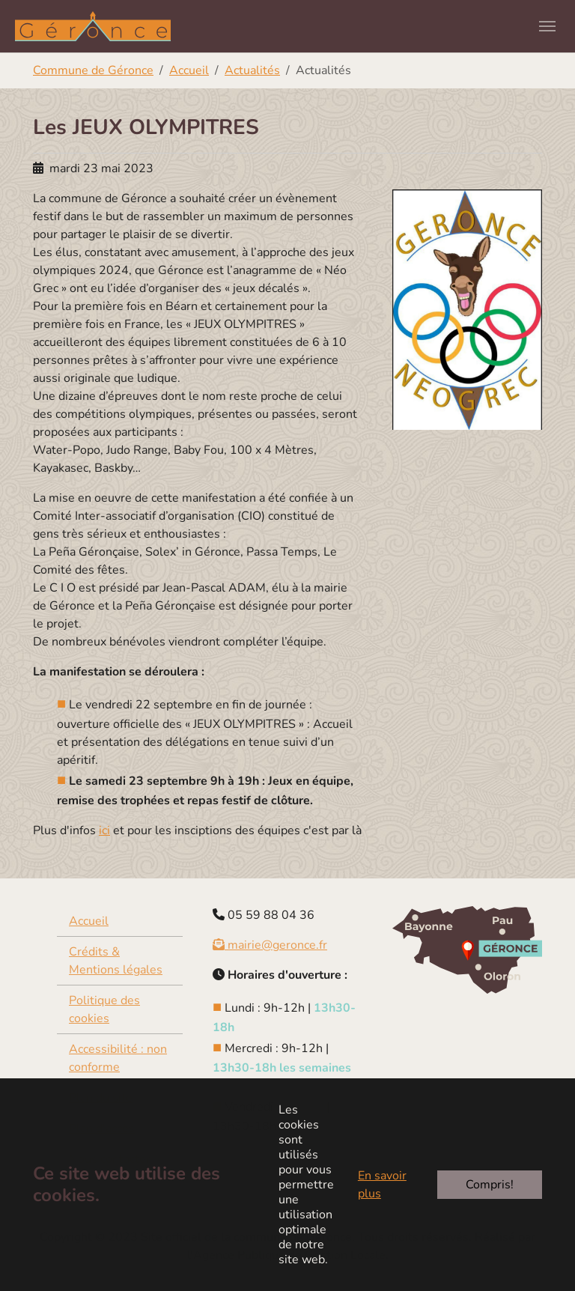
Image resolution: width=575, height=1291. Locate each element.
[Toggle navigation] (547, 26)
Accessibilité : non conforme (118, 1058)
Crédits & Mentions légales (115, 961)
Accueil (89, 921)
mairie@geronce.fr (270, 945)
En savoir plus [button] (382, 1184)
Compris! (490, 1184)
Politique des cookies (104, 1009)
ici (104, 830)
